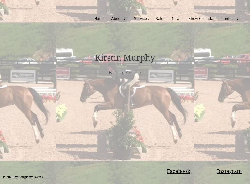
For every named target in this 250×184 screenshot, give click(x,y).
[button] (119, 16)
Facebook (178, 171)
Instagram (229, 171)
